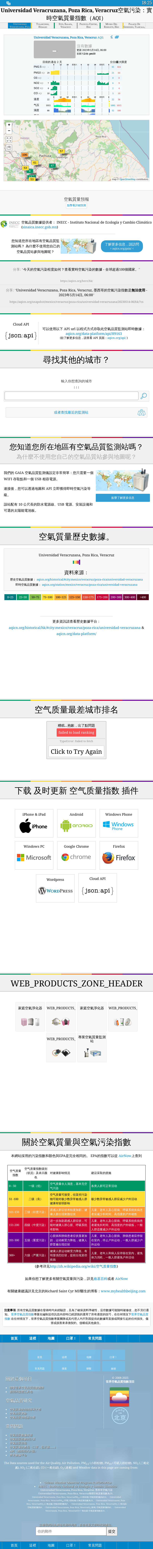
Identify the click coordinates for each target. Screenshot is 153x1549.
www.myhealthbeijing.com (123, 1291)
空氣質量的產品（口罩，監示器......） (33, 1447)
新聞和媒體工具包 (21, 1391)
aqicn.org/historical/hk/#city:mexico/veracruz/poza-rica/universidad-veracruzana (75, 627)
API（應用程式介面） (24, 1451)
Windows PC (34, 855)
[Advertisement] (76, 669)
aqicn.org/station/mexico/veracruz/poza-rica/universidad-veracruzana (89, 584)
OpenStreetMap (127, 179)
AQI (68, 37)
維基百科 (100, 1278)
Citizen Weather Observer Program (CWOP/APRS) (77, 1482)
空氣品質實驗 (18, 1413)
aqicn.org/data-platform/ (76, 633)
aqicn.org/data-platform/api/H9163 (94, 333)
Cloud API (98, 887)
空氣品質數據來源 (21, 1435)
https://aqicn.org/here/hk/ (76, 281)
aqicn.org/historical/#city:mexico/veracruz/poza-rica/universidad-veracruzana (90, 579)
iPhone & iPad (34, 823)
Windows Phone (119, 823)
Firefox (119, 855)
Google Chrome (76, 855)
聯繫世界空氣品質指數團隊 (27, 1387)
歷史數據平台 (18, 1455)
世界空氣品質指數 (22, 1314)
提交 (111, 1531)
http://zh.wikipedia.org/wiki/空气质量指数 (83, 1266)
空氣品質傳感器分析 (22, 1417)
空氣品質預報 (18, 1443)
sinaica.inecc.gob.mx (40, 227)
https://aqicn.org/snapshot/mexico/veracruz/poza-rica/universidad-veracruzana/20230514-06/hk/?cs (76, 302)
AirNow (124, 1155)
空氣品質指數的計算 (22, 1439)
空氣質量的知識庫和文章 (25, 1409)
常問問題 (14, 1426)
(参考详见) (76, 1217)
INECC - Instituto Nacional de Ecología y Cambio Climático (77, 1486)
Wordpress (55, 888)
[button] (24, 157)
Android (76, 823)
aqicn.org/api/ (116, 338)
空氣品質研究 (19, 1400)
